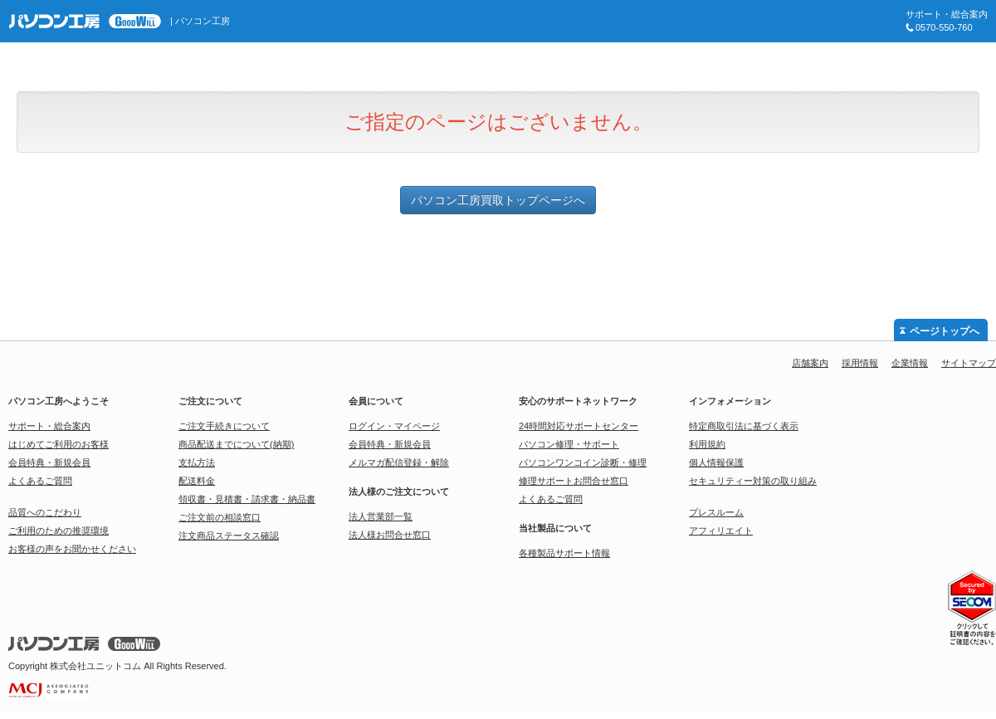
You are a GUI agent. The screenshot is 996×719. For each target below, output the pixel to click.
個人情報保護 (716, 462)
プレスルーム (716, 512)
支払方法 (196, 462)
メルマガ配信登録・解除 (399, 462)
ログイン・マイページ (394, 426)
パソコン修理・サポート (569, 444)
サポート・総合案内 (49, 426)
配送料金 (196, 481)
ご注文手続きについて (224, 426)
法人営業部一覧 (381, 516)
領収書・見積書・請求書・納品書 (246, 499)
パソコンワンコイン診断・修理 (583, 462)
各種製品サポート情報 (564, 553)
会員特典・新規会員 (49, 462)
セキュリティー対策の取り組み (753, 481)
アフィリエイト (721, 531)
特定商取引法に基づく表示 (743, 426)
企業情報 (909, 363)
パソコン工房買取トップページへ (498, 200)
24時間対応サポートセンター (578, 426)
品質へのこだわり (44, 512)
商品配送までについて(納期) (236, 444)
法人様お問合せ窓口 (390, 535)
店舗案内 (810, 363)
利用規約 (707, 444)
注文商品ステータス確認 (228, 535)
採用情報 (860, 363)
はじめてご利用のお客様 (58, 444)
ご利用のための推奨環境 (58, 531)
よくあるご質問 (40, 481)
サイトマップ (968, 363)
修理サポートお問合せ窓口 (573, 481)
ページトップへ (944, 331)
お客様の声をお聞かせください (72, 549)
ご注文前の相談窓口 (219, 517)
